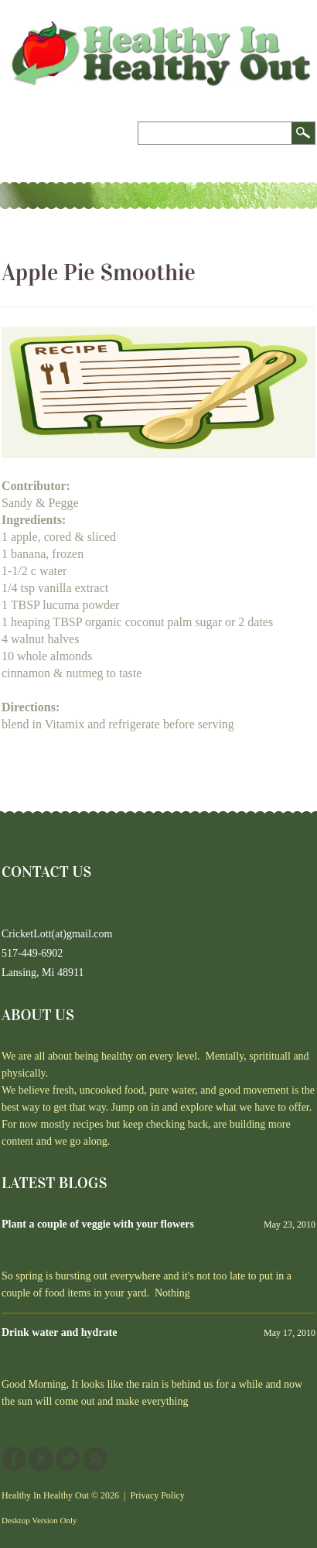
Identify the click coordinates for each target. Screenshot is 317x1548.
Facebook (14, 1459)
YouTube (41, 1459)
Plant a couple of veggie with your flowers (98, 1224)
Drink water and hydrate (59, 1332)
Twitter (68, 1459)
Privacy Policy (158, 1495)
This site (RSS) (95, 1459)
